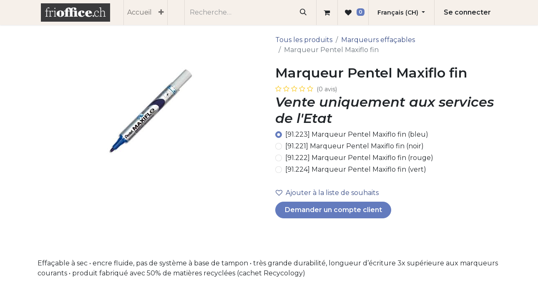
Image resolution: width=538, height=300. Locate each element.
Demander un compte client (333, 210)
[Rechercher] (303, 12)
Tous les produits (303, 40)
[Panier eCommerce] (327, 12)
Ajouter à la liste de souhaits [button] (327, 193)
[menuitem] (139, 12)
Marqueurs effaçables (378, 40)
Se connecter (467, 12)
